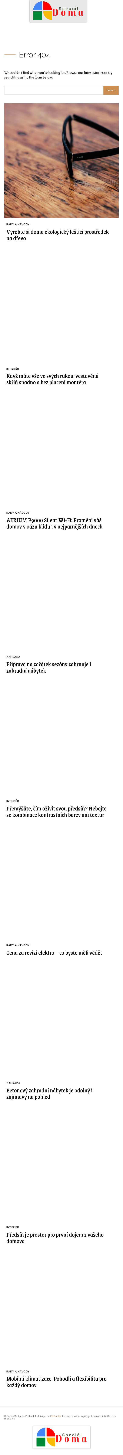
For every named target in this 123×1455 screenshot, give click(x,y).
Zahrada (13, 657)
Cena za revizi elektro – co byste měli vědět (54, 952)
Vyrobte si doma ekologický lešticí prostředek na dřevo (57, 235)
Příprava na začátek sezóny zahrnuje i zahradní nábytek (48, 667)
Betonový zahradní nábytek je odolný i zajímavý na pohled (49, 1093)
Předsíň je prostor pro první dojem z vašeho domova (55, 1237)
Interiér (12, 368)
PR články (55, 1416)
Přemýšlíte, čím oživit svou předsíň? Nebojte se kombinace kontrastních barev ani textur (56, 811)
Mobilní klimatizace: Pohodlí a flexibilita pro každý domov (56, 1381)
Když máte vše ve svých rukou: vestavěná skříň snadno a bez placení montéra (52, 379)
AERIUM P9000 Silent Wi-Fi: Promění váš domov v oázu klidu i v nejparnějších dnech (54, 523)
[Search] (111, 90)
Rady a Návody (18, 224)
